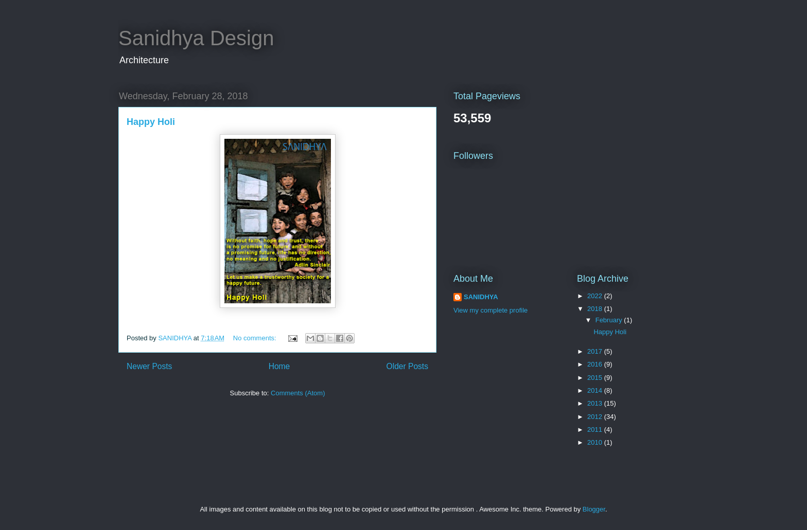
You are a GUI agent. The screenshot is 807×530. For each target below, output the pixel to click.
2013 (595, 403)
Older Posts (407, 366)
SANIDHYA (481, 297)
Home (279, 366)
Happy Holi (151, 122)
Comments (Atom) (298, 393)
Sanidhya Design (196, 38)
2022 (595, 296)
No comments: (255, 338)
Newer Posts (149, 366)
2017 (595, 351)
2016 (595, 364)
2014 (595, 390)
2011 (595, 429)
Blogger (594, 509)
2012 (595, 417)
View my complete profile (490, 310)
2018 (595, 309)
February (609, 320)
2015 (595, 377)
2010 (595, 442)
